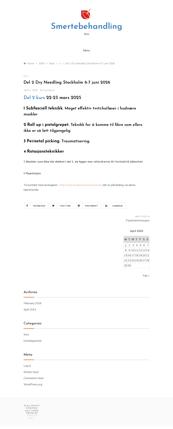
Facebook (34, 205)
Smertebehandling (86, 27)
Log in (27, 365)
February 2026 (32, 303)
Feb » (146, 275)
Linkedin (113, 205)
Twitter (61, 205)
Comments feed (33, 378)
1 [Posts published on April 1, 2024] (126, 245)
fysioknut (49, 90)
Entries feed (31, 372)
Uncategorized (32, 340)
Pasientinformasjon (137, 220)
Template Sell (32, 416)
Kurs (26, 76)
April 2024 (30, 309)
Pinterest (87, 205)
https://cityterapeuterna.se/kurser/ (80, 185)
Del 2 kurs (34, 98)
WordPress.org (33, 384)
